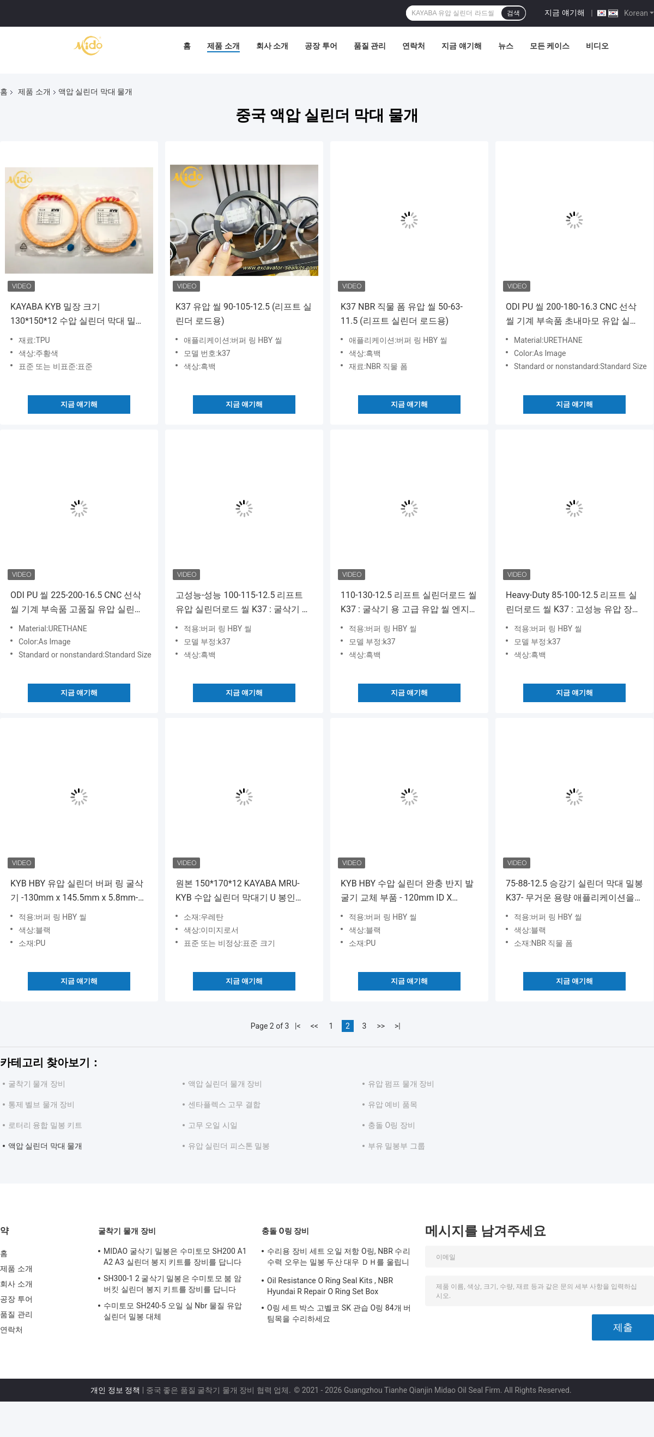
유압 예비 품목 (392, 1104)
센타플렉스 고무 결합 (224, 1104)
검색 (513, 13)
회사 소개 (272, 45)
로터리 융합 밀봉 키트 (45, 1125)
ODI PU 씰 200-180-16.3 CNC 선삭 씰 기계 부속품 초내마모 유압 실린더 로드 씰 (572, 314)
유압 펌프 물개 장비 (401, 1083)
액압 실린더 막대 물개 (45, 1146)
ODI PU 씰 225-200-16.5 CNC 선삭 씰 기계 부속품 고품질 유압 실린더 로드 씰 (76, 603)
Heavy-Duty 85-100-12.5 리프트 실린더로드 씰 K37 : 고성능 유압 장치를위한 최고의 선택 (573, 603)
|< (298, 1026)
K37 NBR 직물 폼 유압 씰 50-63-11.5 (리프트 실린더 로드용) (402, 313)
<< (314, 1026)
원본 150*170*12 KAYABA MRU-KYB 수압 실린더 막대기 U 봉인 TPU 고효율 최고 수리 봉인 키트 (237, 891)
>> (381, 1026)
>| (398, 1026)
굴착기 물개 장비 (36, 1083)
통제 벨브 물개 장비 (41, 1104)
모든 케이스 (550, 45)
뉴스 (505, 45)
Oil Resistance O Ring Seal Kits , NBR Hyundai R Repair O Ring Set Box (330, 1286)
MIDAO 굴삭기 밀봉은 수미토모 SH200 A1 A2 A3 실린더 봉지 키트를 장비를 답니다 (175, 1256)
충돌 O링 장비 (391, 1125)
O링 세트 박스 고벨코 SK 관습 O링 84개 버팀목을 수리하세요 (339, 1313)
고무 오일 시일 (213, 1125)
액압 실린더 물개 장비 (225, 1083)
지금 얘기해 (564, 12)
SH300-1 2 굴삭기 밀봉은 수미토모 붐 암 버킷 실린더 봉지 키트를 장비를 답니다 (172, 1284)
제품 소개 (223, 45)
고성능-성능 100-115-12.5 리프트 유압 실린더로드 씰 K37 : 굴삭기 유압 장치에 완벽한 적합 (243, 603)
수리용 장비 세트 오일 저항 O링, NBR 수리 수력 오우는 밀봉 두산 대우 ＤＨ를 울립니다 (338, 1258)
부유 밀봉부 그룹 (396, 1146)
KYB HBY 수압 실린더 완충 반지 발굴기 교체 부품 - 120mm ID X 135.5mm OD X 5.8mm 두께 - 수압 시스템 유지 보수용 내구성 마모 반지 (407, 891)
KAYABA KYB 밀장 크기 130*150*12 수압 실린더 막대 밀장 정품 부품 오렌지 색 (77, 314)
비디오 (597, 45)
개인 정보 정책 (115, 1390)
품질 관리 (370, 45)
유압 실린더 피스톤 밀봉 (229, 1146)
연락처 (413, 45)
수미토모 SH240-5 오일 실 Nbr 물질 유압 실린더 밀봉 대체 (173, 1311)
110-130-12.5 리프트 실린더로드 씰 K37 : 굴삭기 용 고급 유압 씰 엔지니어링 (409, 603)
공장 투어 (321, 45)
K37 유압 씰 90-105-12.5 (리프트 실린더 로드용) (243, 313)
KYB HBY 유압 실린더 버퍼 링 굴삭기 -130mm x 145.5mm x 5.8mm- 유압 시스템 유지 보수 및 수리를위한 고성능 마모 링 (76, 891)
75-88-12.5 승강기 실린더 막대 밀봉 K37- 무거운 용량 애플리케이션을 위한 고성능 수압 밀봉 (574, 891)
